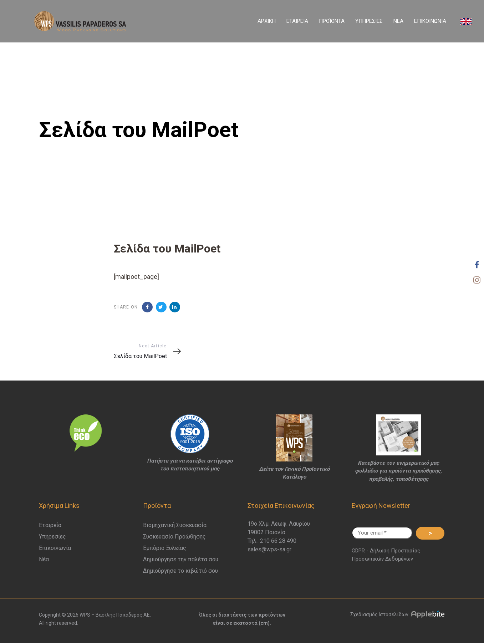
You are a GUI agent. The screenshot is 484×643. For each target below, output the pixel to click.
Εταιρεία (50, 525)
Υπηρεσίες (52, 536)
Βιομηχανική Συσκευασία (175, 525)
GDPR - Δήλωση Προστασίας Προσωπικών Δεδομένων (386, 554)
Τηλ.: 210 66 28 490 (272, 540)
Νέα (44, 559)
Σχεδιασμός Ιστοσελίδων (400, 614)
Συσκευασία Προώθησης (174, 536)
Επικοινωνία (55, 548)
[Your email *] (382, 533)
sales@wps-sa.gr (269, 549)
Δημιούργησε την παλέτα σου (180, 559)
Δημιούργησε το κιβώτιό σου (180, 570)
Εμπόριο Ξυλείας (164, 548)
